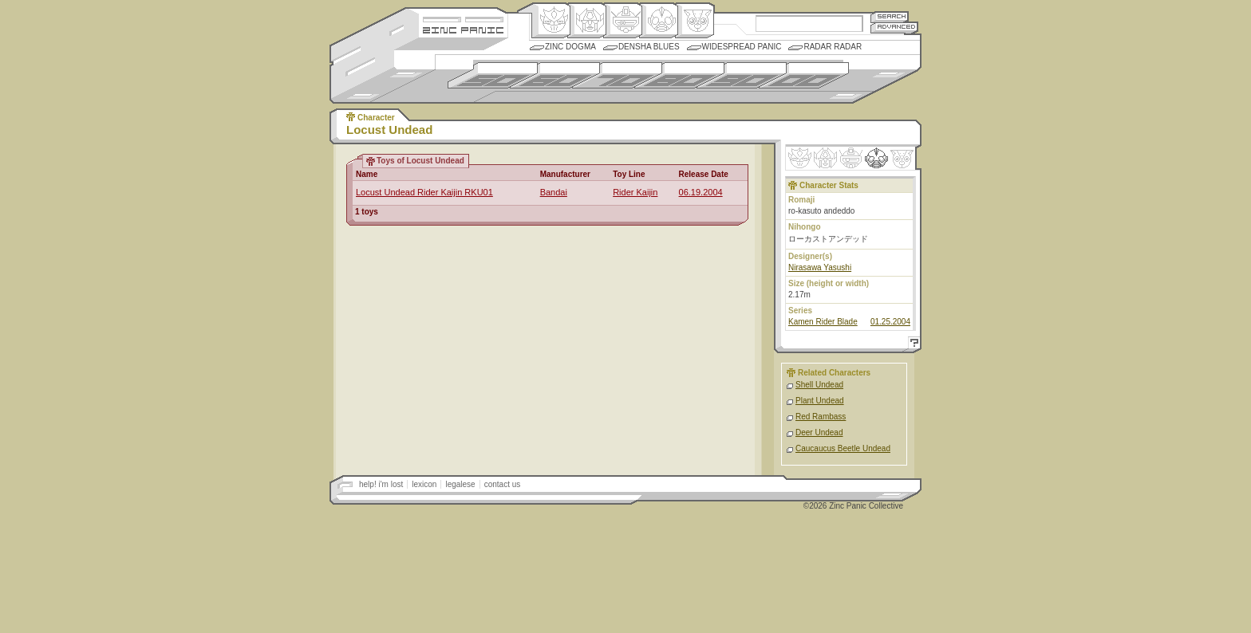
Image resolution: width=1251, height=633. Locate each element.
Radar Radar (832, 46)
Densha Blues (649, 46)
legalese (460, 484)
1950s (492, 75)
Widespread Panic (742, 46)
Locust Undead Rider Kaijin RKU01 (424, 192)
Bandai (553, 192)
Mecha (622, 20)
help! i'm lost (381, 484)
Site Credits (463, 18)
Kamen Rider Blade (823, 321)
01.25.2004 (890, 321)
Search (889, 16)
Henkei (587, 20)
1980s (679, 75)
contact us (502, 484)
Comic (694, 20)
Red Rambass (820, 416)
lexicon (424, 484)
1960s (555, 75)
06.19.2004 (701, 192)
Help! (911, 344)
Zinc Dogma (570, 46)
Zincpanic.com (463, 29)
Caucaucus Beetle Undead (842, 448)
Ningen (658, 20)
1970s (617, 75)
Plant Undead (819, 400)
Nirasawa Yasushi (819, 267)
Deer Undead (819, 432)
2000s (804, 75)
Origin (551, 20)
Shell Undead (819, 384)
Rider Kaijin (635, 192)
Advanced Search (894, 27)
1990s (741, 75)
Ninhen (876, 157)
